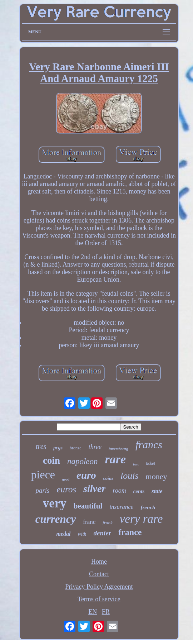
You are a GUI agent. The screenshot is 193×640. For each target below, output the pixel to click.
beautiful (88, 506)
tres (41, 446)
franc (89, 522)
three (95, 446)
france (130, 532)
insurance (121, 506)
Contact (99, 574)
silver (94, 488)
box (136, 464)
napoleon (82, 461)
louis (129, 476)
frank (107, 522)
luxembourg (118, 448)
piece (43, 474)
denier (103, 533)
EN (92, 611)
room (119, 490)
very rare (141, 518)
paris (42, 490)
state (157, 491)
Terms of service (99, 599)
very (54, 503)
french (147, 507)
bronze (75, 447)
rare (115, 459)
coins (108, 478)
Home (99, 561)
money (156, 476)
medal (63, 534)
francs (148, 444)
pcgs (58, 447)
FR (106, 611)
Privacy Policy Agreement (99, 586)
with (82, 534)
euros (66, 489)
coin (51, 460)
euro (86, 475)
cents (139, 491)
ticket (150, 463)
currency (55, 519)
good (65, 479)
